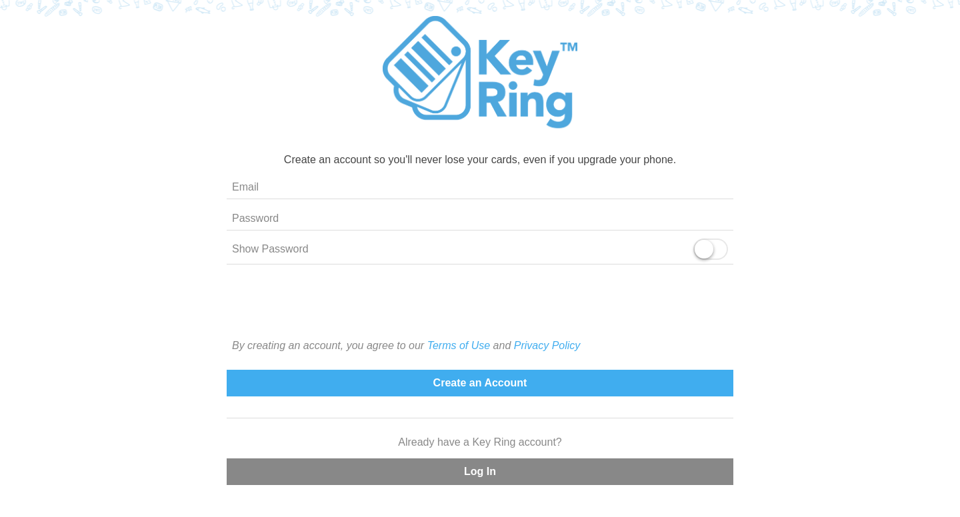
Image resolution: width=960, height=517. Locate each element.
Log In (480, 471)
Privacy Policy (547, 345)
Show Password (270, 249)
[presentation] (480, 312)
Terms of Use (459, 345)
